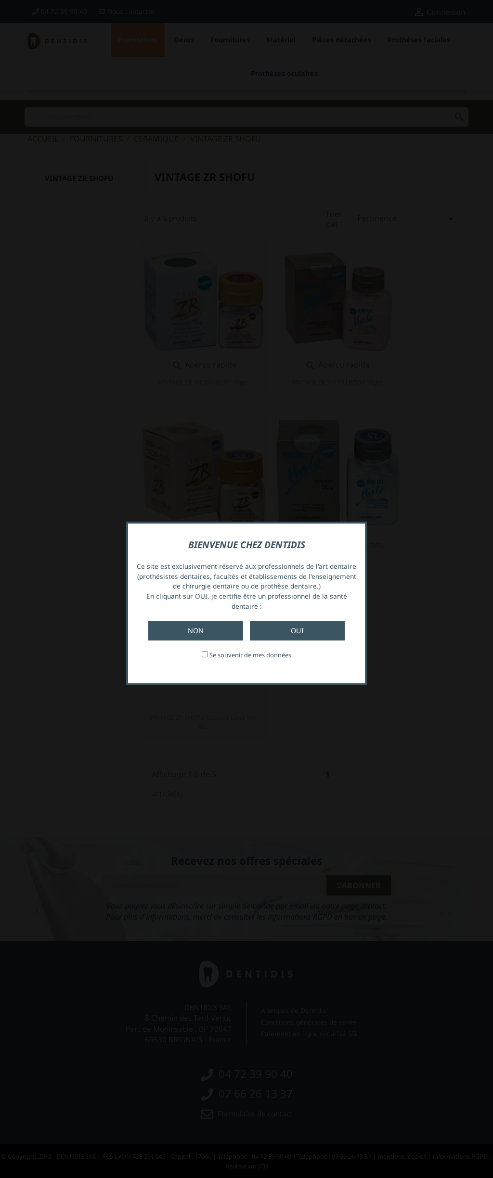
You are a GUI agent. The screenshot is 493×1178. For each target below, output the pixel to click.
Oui (297, 630)
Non (196, 630)
